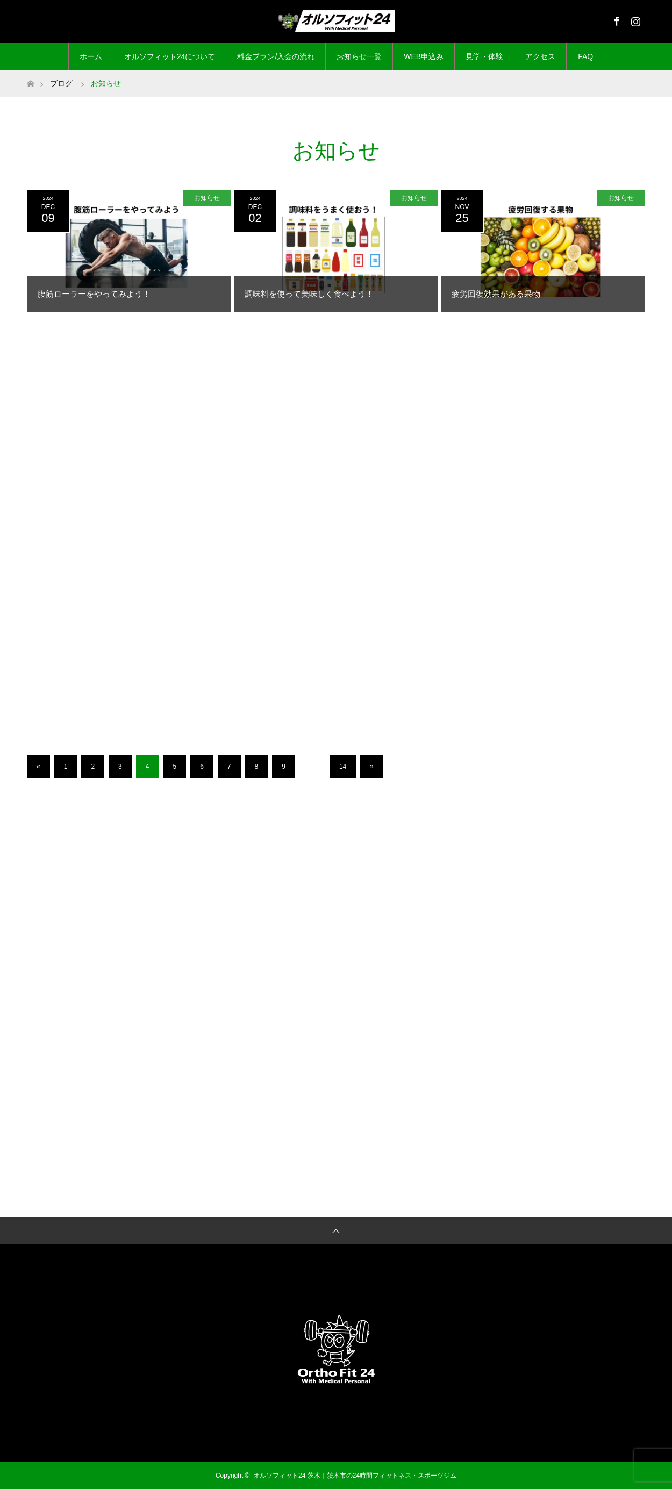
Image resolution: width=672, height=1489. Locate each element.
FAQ (585, 56)
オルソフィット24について (170, 56)
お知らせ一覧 (359, 56)
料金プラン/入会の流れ (275, 56)
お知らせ (207, 198)
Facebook (615, 19)
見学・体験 (484, 56)
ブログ (61, 83)
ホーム (91, 56)
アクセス (540, 56)
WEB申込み (424, 56)
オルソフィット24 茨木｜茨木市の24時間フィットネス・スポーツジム (354, 1475)
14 (342, 766)
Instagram (634, 19)
